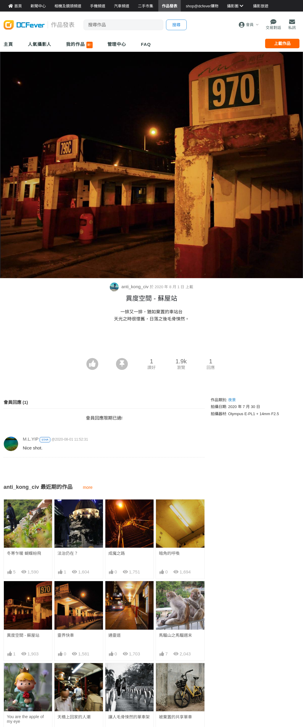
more (88, 487)
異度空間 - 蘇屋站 (23, 635)
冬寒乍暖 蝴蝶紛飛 (24, 553)
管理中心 (116, 44)
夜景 (232, 400)
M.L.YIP (30, 438)
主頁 (8, 44)
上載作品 (282, 43)
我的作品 (79, 45)
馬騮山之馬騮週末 (175, 635)
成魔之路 (116, 553)
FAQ (146, 44)
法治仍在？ (67, 553)
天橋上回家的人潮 (74, 717)
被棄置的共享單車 (175, 717)
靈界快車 (65, 635)
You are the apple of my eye (25, 719)
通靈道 (114, 635)
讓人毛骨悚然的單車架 (129, 717)
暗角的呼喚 (169, 553)
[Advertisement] (151, 341)
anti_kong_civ (130, 286)
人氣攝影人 (39, 44)
